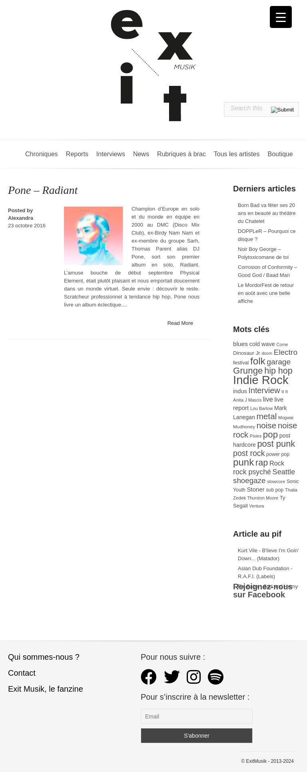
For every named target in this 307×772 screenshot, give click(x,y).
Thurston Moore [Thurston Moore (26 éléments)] (263, 497)
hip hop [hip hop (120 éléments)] (278, 371)
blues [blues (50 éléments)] (240, 343)
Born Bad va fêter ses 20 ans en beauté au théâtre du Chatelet (267, 213)
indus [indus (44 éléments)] (240, 391)
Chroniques (41, 154)
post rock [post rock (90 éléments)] (249, 453)
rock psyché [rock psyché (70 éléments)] (252, 472)
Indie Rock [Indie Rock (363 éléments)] (261, 379)
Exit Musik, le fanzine (45, 688)
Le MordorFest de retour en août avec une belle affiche (266, 293)
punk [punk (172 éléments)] (243, 462)
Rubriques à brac (181, 154)
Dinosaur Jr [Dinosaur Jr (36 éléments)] (246, 353)
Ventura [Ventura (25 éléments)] (256, 505)
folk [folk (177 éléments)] (257, 361)
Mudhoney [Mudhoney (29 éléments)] (244, 427)
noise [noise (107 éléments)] (267, 425)
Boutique (280, 154)
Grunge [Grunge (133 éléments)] (248, 371)
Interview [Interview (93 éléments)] (264, 390)
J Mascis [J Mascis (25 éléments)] (253, 400)
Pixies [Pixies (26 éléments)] (255, 436)
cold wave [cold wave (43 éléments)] (262, 344)
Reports (77, 154)
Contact (22, 673)
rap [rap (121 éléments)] (261, 463)
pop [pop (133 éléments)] (270, 435)
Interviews (110, 154)
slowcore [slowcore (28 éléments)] (276, 481)
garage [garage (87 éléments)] (279, 362)
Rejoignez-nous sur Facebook (263, 590)
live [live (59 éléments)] (268, 399)
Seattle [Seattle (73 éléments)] (284, 472)
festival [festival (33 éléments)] (241, 363)
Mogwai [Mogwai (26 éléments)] (285, 417)
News (141, 154)
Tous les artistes (237, 154)
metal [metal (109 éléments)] (266, 416)
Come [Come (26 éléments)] (282, 344)
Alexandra (20, 218)
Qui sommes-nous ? (44, 657)
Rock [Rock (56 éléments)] (276, 463)
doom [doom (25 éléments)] (266, 353)
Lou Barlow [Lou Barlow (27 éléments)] (261, 408)
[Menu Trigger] (281, 17)
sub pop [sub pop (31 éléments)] (274, 490)
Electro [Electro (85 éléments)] (285, 352)
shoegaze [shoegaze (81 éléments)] (249, 480)
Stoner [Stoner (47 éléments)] (256, 489)
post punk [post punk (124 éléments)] (276, 444)
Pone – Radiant (43, 190)
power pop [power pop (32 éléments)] (277, 454)
